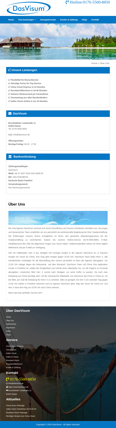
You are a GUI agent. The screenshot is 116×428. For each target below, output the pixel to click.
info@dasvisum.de (14, 383)
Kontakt (95, 20)
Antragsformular (48, 20)
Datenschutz (11, 324)
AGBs (8, 331)
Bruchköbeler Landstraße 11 (18, 390)
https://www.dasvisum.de (17, 387)
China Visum (11, 350)
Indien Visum (11, 353)
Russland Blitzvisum (14, 364)
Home (11, 20)
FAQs (84, 20)
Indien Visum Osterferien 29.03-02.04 (21, 409)
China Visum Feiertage (15, 406)
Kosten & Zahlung (68, 20)
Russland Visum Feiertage (16, 413)
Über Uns (10, 321)
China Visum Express (14, 346)
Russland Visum (12, 360)
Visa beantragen (27, 20)
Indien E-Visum (12, 357)
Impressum (10, 328)
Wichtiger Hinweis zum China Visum (20, 416)
